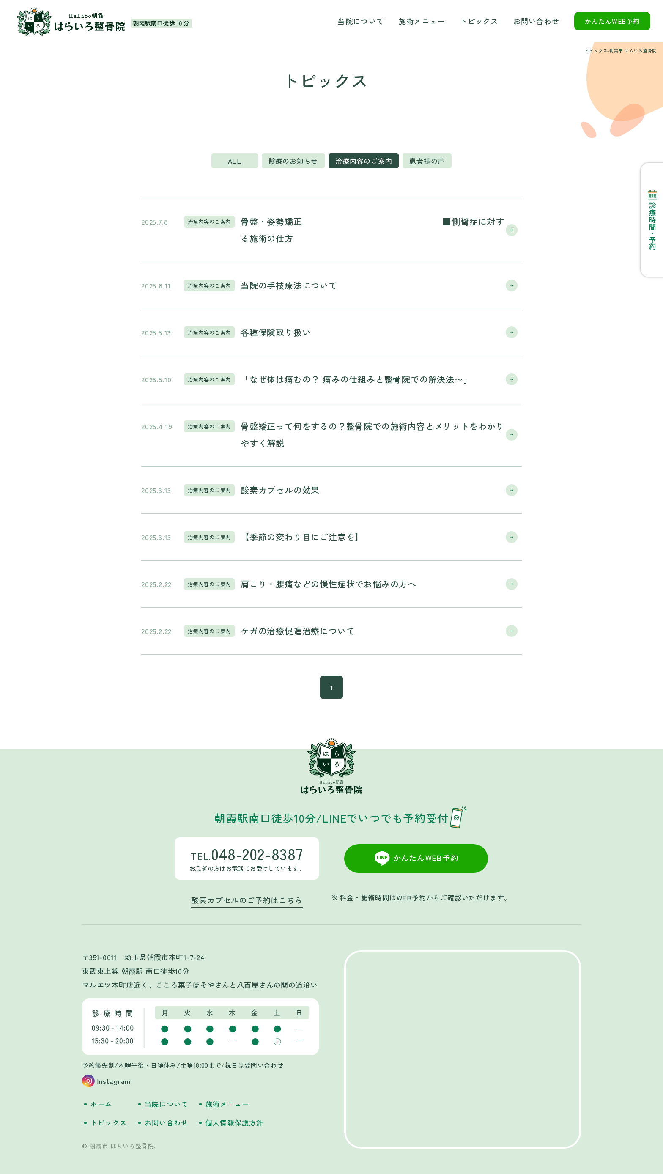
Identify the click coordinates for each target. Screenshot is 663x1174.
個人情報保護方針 (234, 1122)
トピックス (479, 21)
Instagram (114, 1081)
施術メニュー (422, 21)
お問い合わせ (536, 21)
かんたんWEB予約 (612, 20)
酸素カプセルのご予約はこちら (246, 899)
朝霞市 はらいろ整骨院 (71, 21)
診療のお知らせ (293, 161)
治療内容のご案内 (363, 161)
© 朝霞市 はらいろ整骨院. (119, 1145)
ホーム (101, 1104)
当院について (360, 21)
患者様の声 (427, 161)
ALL (234, 161)
